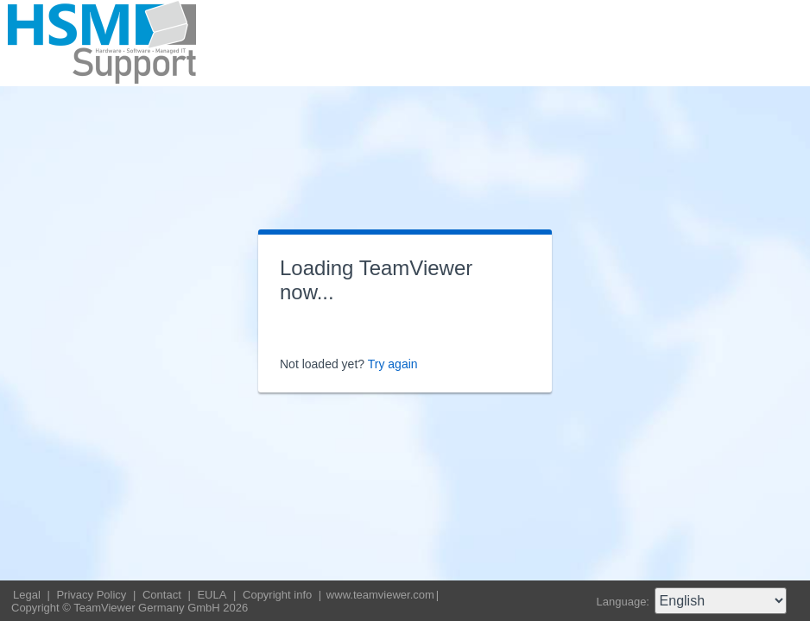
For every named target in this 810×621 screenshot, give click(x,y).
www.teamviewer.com (380, 594)
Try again (393, 364)
